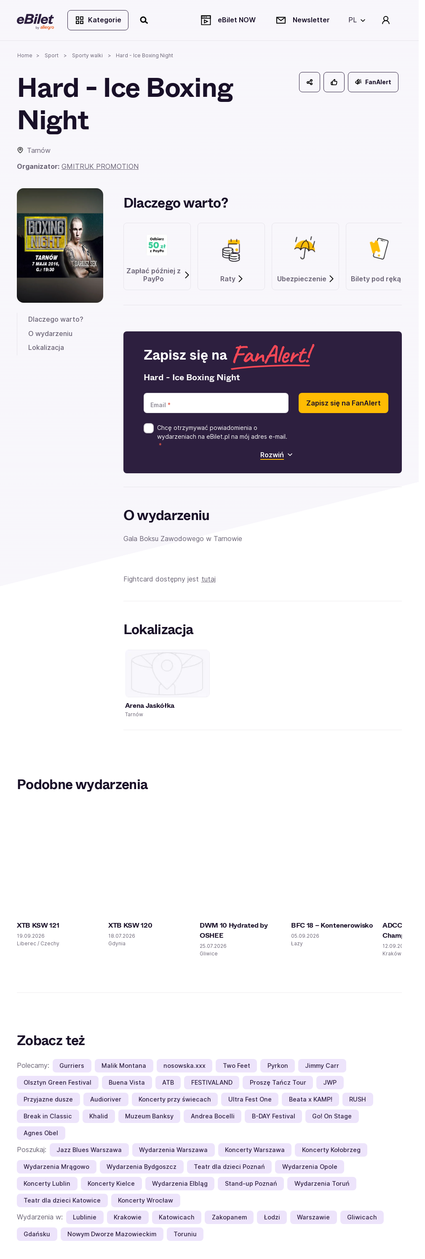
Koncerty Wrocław (145, 1200)
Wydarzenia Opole (309, 1166)
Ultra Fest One (250, 1099)
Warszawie (313, 1217)
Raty (232, 279)
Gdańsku (37, 1234)
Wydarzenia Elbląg (180, 1183)
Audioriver (105, 1099)
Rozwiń (276, 455)
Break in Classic (48, 1116)
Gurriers (71, 1065)
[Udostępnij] (309, 82)
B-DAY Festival (273, 1116)
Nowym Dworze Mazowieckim (111, 1234)
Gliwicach (362, 1217)
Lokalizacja (46, 347)
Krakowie (128, 1217)
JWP (330, 1082)
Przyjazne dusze (48, 1099)
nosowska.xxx (184, 1065)
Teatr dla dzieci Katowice (62, 1200)
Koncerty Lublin (47, 1183)
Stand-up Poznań (251, 1183)
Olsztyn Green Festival (57, 1082)
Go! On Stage (332, 1116)
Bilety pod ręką (380, 279)
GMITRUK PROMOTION (100, 166)
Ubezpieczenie (306, 279)
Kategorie (98, 20)
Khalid (98, 1116)
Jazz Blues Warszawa (89, 1149)
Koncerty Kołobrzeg (331, 1149)
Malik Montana (124, 1065)
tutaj (208, 579)
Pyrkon (277, 1065)
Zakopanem (229, 1217)
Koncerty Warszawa (255, 1149)
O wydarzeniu (50, 333)
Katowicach (177, 1217)
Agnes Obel (41, 1132)
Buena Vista (127, 1082)
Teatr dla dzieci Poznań (229, 1166)
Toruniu (185, 1234)
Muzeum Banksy (149, 1116)
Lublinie (84, 1217)
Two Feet (236, 1065)
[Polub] (334, 82)
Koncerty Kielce (111, 1183)
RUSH (357, 1099)
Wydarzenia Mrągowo (56, 1166)
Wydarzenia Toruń (322, 1183)
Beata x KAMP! (310, 1099)
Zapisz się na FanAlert (343, 403)
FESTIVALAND (212, 1082)
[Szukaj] (144, 20)
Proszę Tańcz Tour (278, 1082)
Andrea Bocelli (213, 1116)
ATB (168, 1082)
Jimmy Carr (322, 1065)
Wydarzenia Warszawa (173, 1149)
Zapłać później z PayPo (158, 275)
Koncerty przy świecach (175, 1099)
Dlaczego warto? (55, 319)
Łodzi (272, 1217)
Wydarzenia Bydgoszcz (141, 1166)
